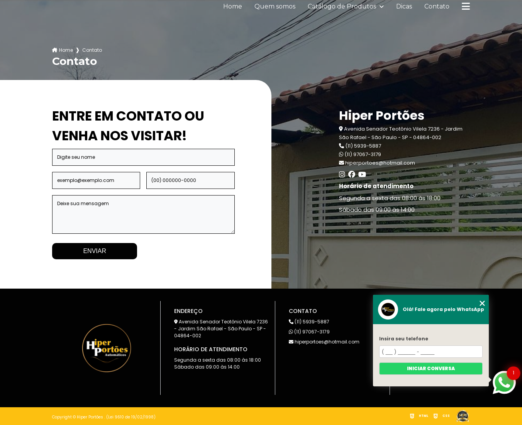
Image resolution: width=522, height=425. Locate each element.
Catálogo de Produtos (343, 6)
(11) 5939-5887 (360, 146)
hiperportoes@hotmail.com (324, 341)
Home (232, 6)
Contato (436, 6)
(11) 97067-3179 (360, 154)
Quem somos (274, 6)
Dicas (404, 6)
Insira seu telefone (403, 338)
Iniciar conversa (431, 368)
